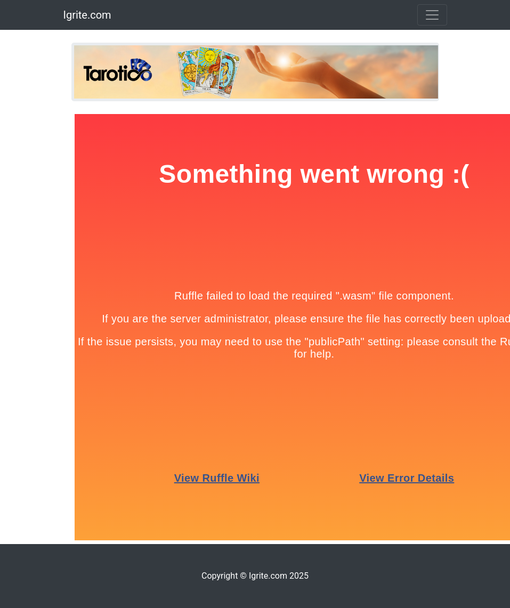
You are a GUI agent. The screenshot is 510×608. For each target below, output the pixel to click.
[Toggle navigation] (432, 15)
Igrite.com (87, 15)
